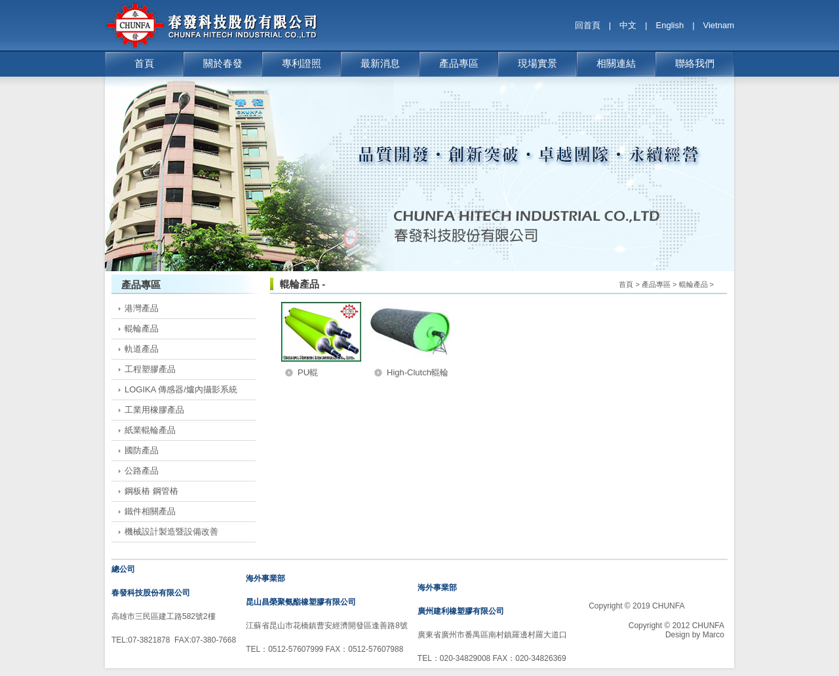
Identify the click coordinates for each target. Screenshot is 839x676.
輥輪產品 (142, 328)
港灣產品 (142, 308)
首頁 (144, 63)
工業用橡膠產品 (154, 410)
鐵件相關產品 (150, 511)
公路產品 (142, 471)
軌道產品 (142, 349)
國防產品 (142, 450)
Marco (713, 634)
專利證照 (301, 63)
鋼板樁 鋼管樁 (151, 491)
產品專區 (458, 63)
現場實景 (537, 63)
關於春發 (223, 63)
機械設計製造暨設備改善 (171, 531)
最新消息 (380, 63)
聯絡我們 (694, 63)
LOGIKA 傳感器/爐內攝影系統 (181, 389)
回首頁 (587, 25)
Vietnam (718, 25)
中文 (627, 25)
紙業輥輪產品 (150, 430)
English (670, 25)
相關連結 (616, 63)
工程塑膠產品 (150, 369)
